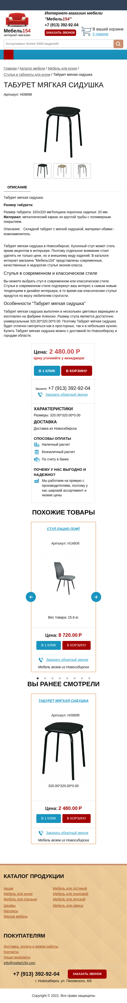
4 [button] (59, 678)
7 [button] (82, 678)
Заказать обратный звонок (66, 394)
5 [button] (67, 678)
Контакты (11, 952)
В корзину (76, 371)
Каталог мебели (32, 68)
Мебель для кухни (62, 68)
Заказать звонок (60, 32)
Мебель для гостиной (70, 888)
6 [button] (74, 678)
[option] (63, 597)
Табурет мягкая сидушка (64, 701)
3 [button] (52, 678)
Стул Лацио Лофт (63, 529)
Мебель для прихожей (70, 894)
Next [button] (96, 597)
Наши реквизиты (17, 957)
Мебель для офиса (68, 906)
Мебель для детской (69, 899)
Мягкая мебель (16, 916)
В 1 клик (47, 371)
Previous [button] (31, 597)
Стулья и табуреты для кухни (27, 74)
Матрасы (11, 911)
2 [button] (45, 678)
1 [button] (37, 678)
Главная (10, 68)
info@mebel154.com (19, 963)
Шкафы (10, 906)
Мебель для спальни (20, 899)
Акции (8, 888)
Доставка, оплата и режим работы (31, 946)
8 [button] (89, 678)
